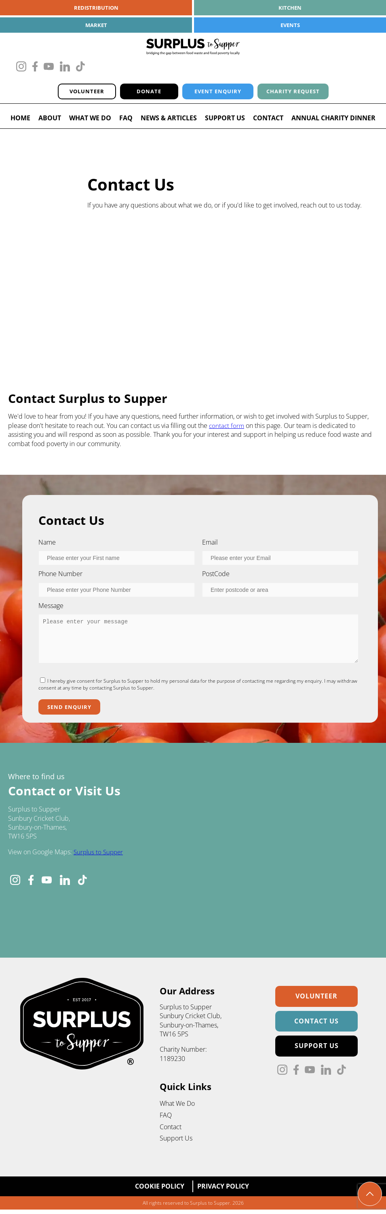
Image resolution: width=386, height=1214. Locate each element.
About (49, 120)
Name (47, 544)
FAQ (126, 120)
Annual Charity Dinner (333, 120)
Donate (139, 92)
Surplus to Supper (100, 855)
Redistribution (96, 8)
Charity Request (300, 92)
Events (290, 25)
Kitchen (290, 8)
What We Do (90, 120)
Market (96, 25)
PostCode (216, 576)
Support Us (225, 120)
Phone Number (60, 576)
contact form (227, 427)
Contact (268, 120)
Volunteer (75, 92)
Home (20, 120)
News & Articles (169, 120)
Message (50, 607)
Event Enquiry (214, 92)
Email (210, 544)
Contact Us (316, 1024)
